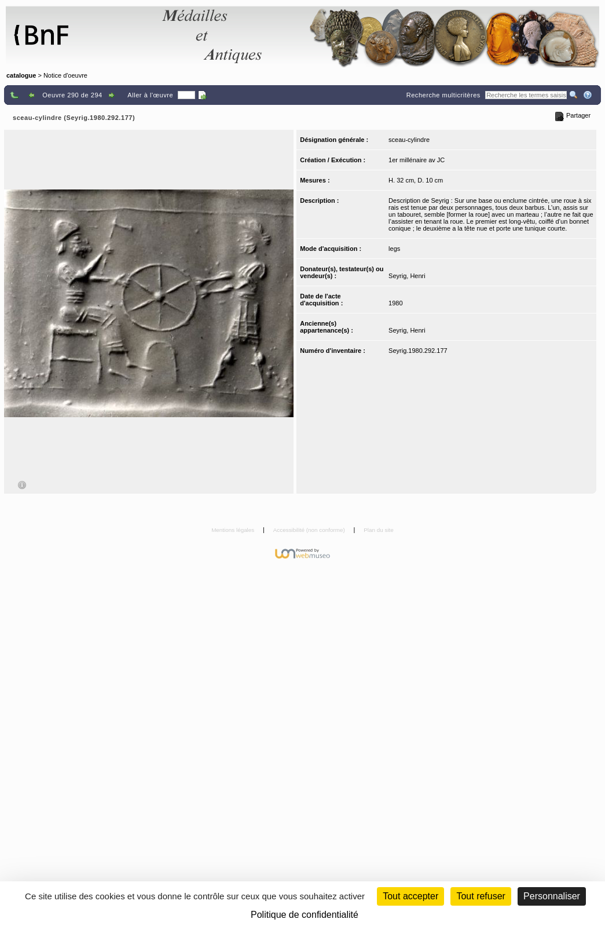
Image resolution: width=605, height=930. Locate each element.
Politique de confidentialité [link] (304, 915)
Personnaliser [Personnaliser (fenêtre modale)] (551, 896)
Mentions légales (233, 530)
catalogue (21, 75)
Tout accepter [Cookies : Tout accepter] (410, 896)
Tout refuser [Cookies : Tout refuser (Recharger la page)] (480, 896)
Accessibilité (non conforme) (310, 530)
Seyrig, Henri (407, 275)
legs (394, 248)
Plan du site (379, 530)
